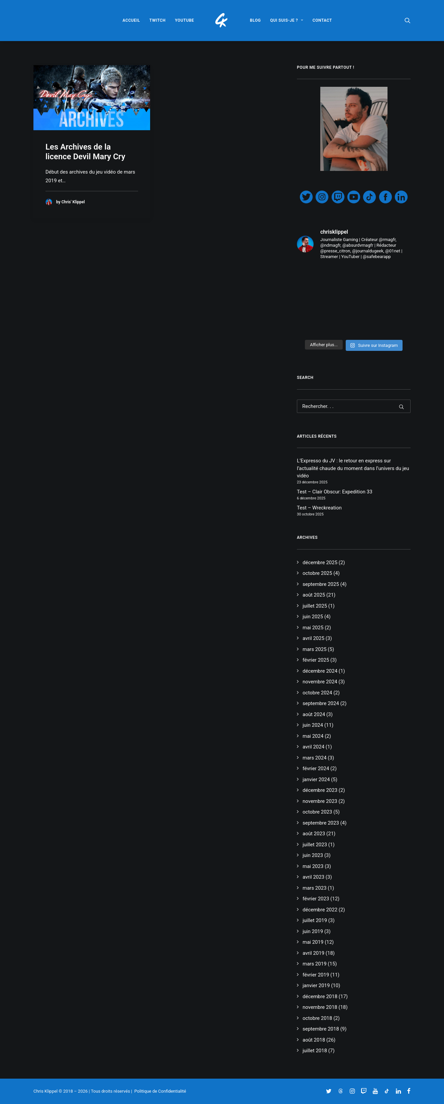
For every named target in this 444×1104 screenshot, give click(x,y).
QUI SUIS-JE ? (286, 20)
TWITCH (157, 20)
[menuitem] (131, 20)
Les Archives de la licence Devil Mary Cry (85, 151)
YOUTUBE (184, 20)
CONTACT (322, 20)
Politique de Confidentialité (160, 1091)
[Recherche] (354, 406)
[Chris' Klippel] (222, 20)
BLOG (255, 20)
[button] (408, 20)
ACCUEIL (131, 20)
